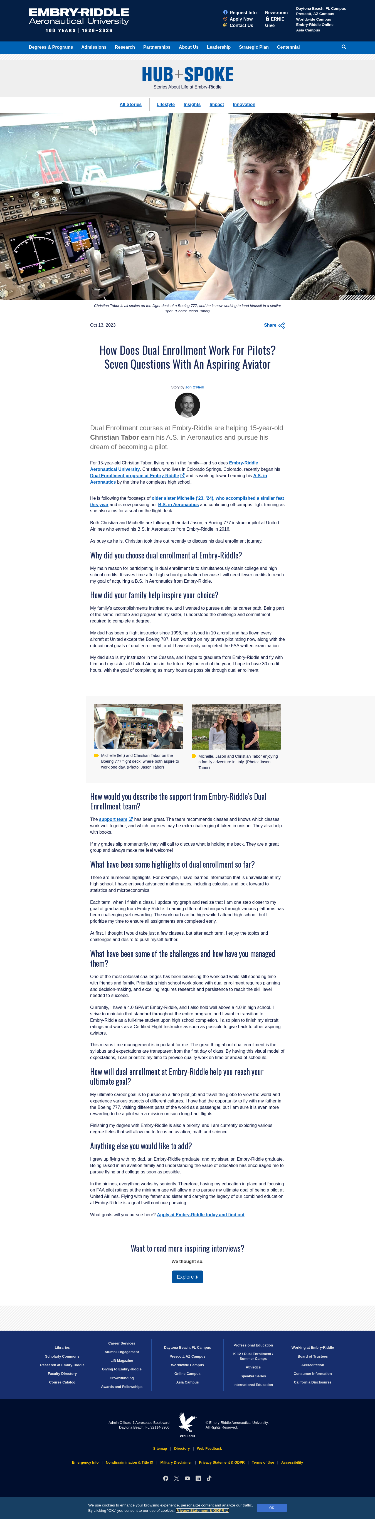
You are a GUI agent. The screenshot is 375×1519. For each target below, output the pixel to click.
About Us (189, 47)
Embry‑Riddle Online (314, 25)
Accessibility (292, 1462)
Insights (192, 104)
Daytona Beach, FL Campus (321, 8)
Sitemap (160, 1448)
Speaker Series (253, 1376)
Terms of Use (263, 1462)
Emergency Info (85, 1462)
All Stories (131, 104)
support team (116, 819)
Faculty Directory (62, 1374)
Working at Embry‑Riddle (313, 1347)
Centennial (288, 47)
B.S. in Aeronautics (178, 504)
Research (125, 47)
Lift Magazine (121, 1360)
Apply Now (238, 19)
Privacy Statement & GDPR (203, 1510)
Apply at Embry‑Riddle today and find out (201, 1214)
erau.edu (187, 1425)
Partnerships (157, 47)
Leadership (219, 47)
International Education (253, 1385)
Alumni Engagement (122, 1352)
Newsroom (276, 12)
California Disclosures (313, 1382)
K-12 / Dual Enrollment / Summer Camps (253, 1356)
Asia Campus (308, 30)
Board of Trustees (313, 1356)
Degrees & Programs (51, 47)
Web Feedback (209, 1448)
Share (274, 325)
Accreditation (312, 1365)
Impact (216, 104)
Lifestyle (166, 104)
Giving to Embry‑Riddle (122, 1369)
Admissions (94, 47)
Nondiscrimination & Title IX (129, 1462)
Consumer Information (312, 1374)
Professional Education (253, 1345)
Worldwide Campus (313, 19)
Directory (182, 1448)
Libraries (62, 1347)
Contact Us (238, 25)
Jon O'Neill (194, 387)
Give (270, 25)
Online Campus (187, 1374)
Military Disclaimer (176, 1462)
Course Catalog (62, 1382)
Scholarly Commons (62, 1356)
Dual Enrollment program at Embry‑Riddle (137, 475)
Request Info (240, 12)
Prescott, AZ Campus (315, 14)
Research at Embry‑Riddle (62, 1365)
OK (271, 1508)
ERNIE (275, 19)
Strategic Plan (254, 47)
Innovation (244, 104)
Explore (185, 1277)
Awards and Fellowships (121, 1387)
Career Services (121, 1343)
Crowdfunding (122, 1378)
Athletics (253, 1367)
